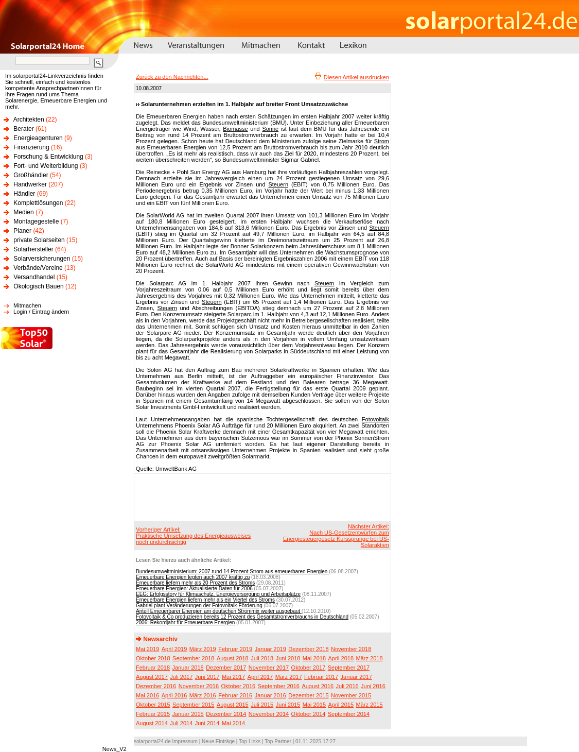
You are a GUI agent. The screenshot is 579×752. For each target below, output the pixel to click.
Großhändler (30, 175)
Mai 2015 (314, 705)
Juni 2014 (207, 723)
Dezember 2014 (226, 714)
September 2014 (349, 714)
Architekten (28, 119)
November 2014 (269, 714)
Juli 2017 (181, 677)
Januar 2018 (188, 667)
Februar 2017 (321, 677)
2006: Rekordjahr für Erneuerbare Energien (185, 622)
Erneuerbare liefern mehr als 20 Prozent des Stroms (195, 583)
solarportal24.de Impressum (166, 741)
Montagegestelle (36, 221)
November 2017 (269, 667)
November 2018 (351, 649)
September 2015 (193, 705)
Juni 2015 (288, 705)
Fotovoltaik (375, 419)
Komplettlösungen (38, 203)
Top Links (249, 741)
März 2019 (202, 649)
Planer (22, 230)
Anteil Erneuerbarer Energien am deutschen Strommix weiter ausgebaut (219, 611)
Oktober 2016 (238, 686)
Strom (381, 141)
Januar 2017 (356, 677)
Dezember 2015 (308, 695)
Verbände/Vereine (37, 267)
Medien (23, 212)
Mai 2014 (233, 723)
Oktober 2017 (308, 667)
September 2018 (193, 658)
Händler (24, 193)
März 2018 (369, 658)
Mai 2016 (147, 695)
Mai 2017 (233, 677)
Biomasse (235, 129)
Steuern (278, 184)
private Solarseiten (38, 240)
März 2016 (202, 695)
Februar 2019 (235, 649)
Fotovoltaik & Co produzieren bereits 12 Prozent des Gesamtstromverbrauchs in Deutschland (242, 617)
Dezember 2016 (156, 686)
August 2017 (152, 677)
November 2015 (351, 695)
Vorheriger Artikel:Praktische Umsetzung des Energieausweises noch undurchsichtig (193, 535)
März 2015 (369, 705)
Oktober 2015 (153, 705)
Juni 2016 (373, 686)
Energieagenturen (37, 138)
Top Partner (278, 741)
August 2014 (152, 723)
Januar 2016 (270, 695)
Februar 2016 (235, 695)
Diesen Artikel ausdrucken (356, 77)
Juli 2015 (262, 705)
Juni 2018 (288, 658)
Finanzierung (31, 147)
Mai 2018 (314, 658)
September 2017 (349, 667)
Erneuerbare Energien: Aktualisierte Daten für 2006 (195, 588)
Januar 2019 (270, 649)
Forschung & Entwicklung (48, 156)
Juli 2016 (347, 686)
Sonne (270, 129)
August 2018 (233, 658)
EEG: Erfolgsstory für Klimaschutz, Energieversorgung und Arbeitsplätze (218, 594)
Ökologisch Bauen (38, 286)
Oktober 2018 (153, 658)
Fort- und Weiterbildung (45, 165)
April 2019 (174, 649)
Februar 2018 (153, 667)
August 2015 (233, 705)
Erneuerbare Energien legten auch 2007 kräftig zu (193, 577)
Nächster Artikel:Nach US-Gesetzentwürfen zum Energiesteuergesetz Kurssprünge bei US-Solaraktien (336, 535)
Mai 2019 (147, 649)
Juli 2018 (262, 658)
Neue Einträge (218, 741)
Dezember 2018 (308, 649)
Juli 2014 (181, 723)
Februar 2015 (153, 714)
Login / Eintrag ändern (41, 312)
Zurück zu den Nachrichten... (172, 77)
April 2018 (341, 658)
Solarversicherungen (41, 258)
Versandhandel (34, 277)
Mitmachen (27, 305)
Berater (23, 128)
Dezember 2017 (226, 667)
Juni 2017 (207, 677)
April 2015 (341, 705)
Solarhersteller (33, 249)
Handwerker (30, 184)
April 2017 (260, 677)
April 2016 (174, 695)
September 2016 (279, 686)
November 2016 (199, 686)
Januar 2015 (188, 714)
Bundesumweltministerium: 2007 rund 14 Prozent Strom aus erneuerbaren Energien (232, 571)
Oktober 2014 (308, 714)
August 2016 (318, 686)
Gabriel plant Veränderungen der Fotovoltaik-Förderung (200, 605)
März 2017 (288, 677)
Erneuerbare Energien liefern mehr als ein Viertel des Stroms (205, 600)
